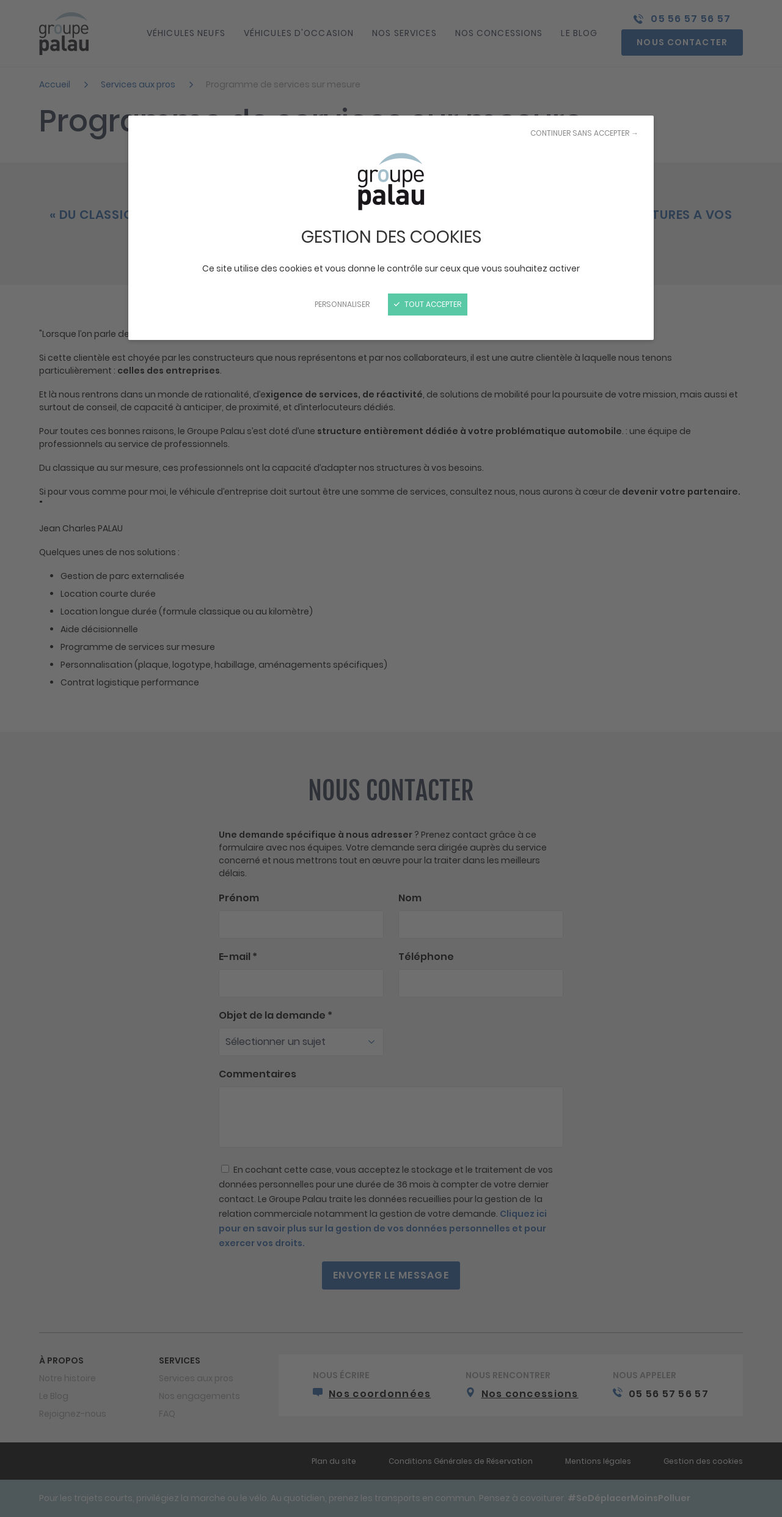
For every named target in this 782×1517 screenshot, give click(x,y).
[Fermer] (391, 758)
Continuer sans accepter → (584, 133)
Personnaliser (342, 304)
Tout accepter (427, 304)
